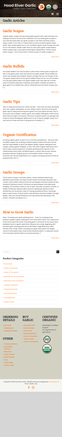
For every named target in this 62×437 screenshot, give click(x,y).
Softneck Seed (29, 328)
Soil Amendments (10, 293)
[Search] (57, 251)
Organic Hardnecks (11, 285)
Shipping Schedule (10, 331)
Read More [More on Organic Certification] (55, 163)
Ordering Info (9, 328)
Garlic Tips (11, 102)
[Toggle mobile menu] (57, 14)
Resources (8, 352)
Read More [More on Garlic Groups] (55, 202)
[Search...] (29, 251)
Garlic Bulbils (13, 66)
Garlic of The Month (11, 272)
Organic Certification (19, 135)
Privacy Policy (9, 365)
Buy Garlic (7, 325)
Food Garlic (8, 264)
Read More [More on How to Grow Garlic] (55, 238)
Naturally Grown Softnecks (14, 281)
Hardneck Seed (29, 325)
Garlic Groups (14, 172)
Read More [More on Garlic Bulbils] (55, 92)
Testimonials (8, 362)
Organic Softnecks (11, 289)
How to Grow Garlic (18, 212)
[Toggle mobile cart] (52, 14)
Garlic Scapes (13, 31)
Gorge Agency (53, 382)
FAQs (6, 360)
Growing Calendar (10, 344)
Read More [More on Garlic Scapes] (55, 57)
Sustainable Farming (8, 348)
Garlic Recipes (9, 354)
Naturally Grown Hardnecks (14, 276)
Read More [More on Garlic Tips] (55, 125)
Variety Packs (9, 302)
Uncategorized (9, 298)
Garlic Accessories (11, 268)
